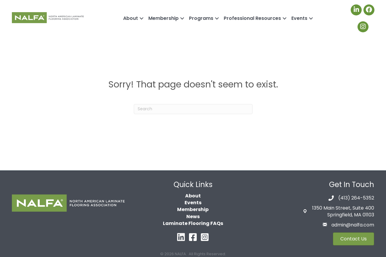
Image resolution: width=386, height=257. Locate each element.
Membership (163, 18)
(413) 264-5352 (356, 197)
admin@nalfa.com (352, 224)
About (130, 18)
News (193, 216)
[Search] (193, 109)
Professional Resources (252, 18)
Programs (201, 18)
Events (299, 18)
